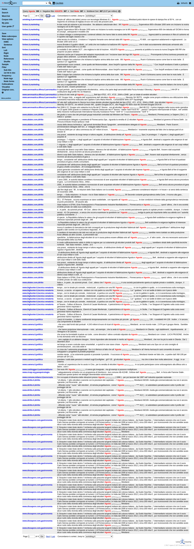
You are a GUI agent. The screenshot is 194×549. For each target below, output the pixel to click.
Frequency (6, 76)
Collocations (7, 84)
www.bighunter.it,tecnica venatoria (38, 287)
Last (53, 16)
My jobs (5, 23)
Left (5, 50)
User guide (7, 26)
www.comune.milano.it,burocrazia (38, 377)
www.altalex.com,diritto (33, 115)
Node (6, 56)
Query (31, 11)
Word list (6, 16)
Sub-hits (7, 70)
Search (5, 13)
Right (6, 53)
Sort (4, 47)
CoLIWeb (59, 3)
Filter (4, 67)
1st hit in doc (9, 73)
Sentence (8, 45)
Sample (5, 64)
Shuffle (7, 62)
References (9, 59)
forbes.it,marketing (31, 24)
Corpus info (7, 19)
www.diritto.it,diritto (31, 380)
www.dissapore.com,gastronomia (37, 420)
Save (4, 33)
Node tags (8, 78)
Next (48, 16)
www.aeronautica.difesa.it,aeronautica (40, 90)
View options (7, 39)
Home (4, 9)
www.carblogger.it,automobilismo (38, 369)
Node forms (9, 81)
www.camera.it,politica (33, 319)
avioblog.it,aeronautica (33, 19)
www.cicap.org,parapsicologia (36, 372)
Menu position (6, 98)
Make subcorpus (9, 36)
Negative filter (55, 11)
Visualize (6, 87)
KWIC (6, 42)
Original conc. (8, 90)
